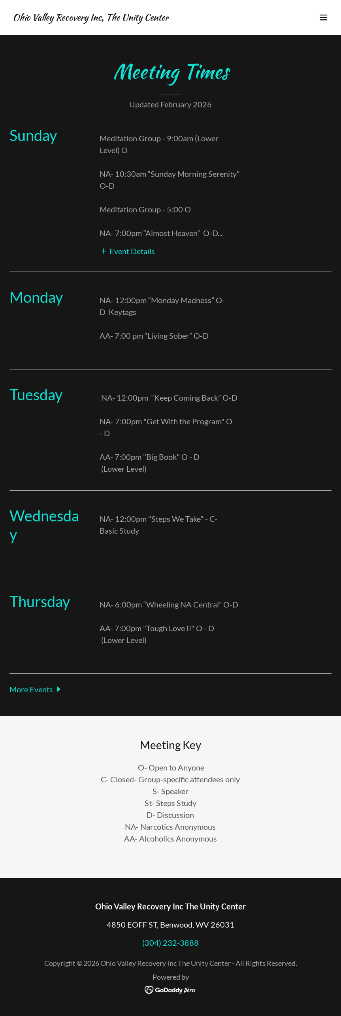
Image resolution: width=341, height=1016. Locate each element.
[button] (324, 17)
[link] (90, 17)
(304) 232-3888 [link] (170, 942)
